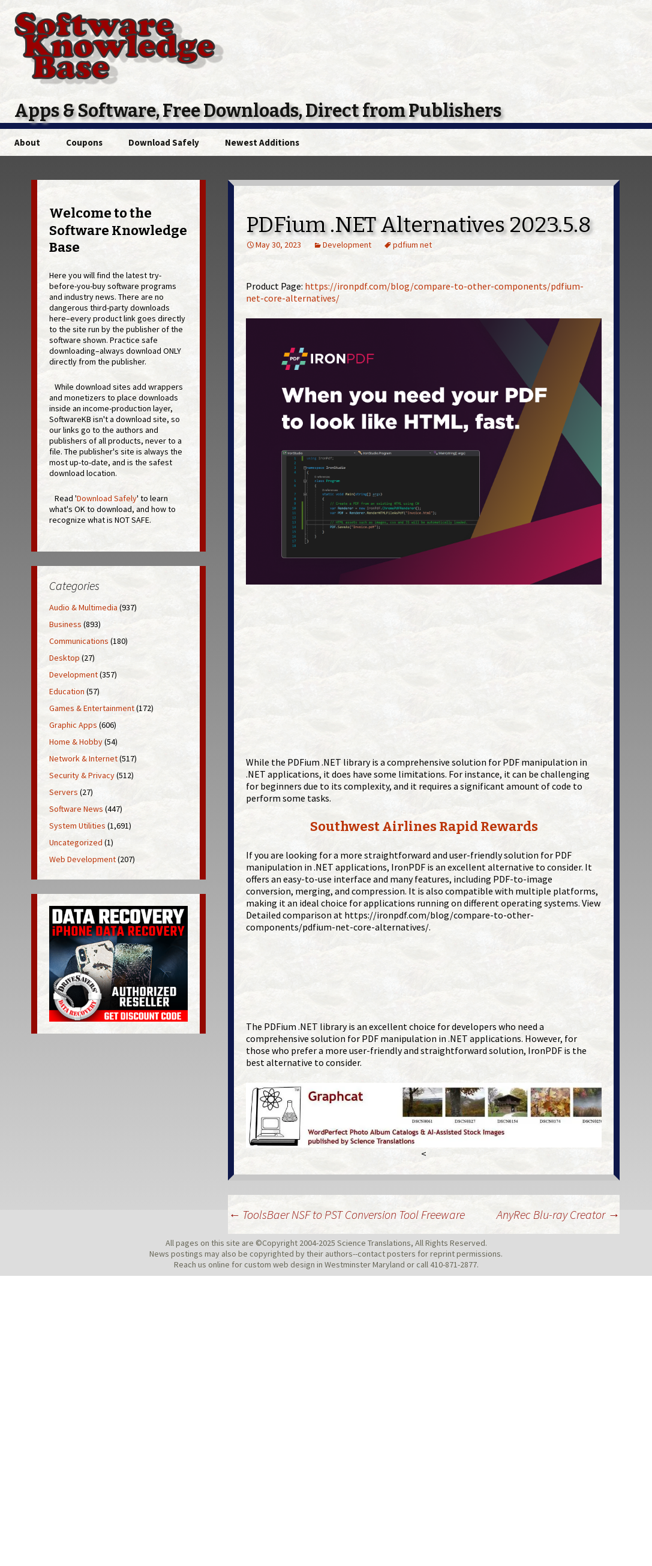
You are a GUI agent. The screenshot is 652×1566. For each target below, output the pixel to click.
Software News (76, 808)
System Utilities (77, 825)
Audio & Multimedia (83, 607)
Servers (63, 792)
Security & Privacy (82, 775)
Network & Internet (83, 758)
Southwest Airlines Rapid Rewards (424, 826)
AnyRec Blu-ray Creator (558, 1214)
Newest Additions (262, 142)
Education (67, 691)
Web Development (82, 859)
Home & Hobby (76, 741)
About (27, 142)
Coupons (84, 142)
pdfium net (412, 244)
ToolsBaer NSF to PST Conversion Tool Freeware (346, 1214)
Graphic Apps (73, 724)
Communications (79, 641)
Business (65, 624)
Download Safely (163, 142)
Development (347, 244)
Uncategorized (76, 842)
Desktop (64, 657)
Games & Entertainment (91, 708)
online (219, 1264)
